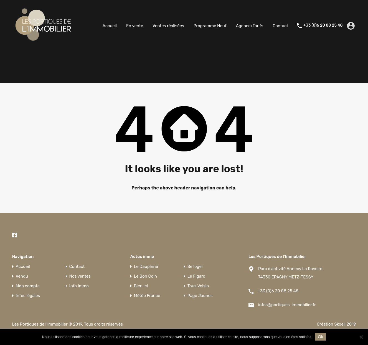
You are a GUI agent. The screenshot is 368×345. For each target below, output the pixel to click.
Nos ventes (80, 276)
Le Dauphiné (146, 267)
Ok (320, 336)
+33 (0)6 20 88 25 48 (322, 25)
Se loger (195, 267)
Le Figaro (196, 276)
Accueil (110, 25)
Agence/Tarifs (249, 25)
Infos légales (28, 296)
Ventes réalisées (168, 25)
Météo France (147, 296)
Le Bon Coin (145, 276)
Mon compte (28, 286)
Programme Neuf (210, 25)
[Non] (361, 337)
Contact (280, 25)
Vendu (22, 276)
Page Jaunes (200, 296)
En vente (134, 25)
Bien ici (141, 286)
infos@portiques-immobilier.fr (287, 304)
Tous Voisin (198, 286)
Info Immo (79, 286)
